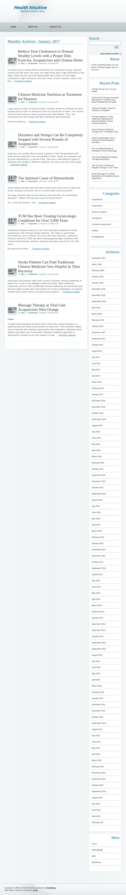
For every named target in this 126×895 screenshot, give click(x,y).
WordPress (96, 862)
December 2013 (98, 624)
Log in (94, 844)
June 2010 (96, 810)
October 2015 (97, 487)
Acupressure (97, 199)
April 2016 (96, 450)
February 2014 (98, 612)
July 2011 (96, 735)
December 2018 (98, 289)
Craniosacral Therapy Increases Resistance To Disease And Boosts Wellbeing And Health (105, 99)
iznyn (35, 890)
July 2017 (96, 357)
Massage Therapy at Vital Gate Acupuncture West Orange (42, 307)
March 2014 (97, 605)
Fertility (95, 230)
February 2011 (98, 766)
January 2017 (97, 394)
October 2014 (97, 562)
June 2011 (96, 742)
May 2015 (96, 518)
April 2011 (96, 754)
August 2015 (97, 500)
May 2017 (96, 370)
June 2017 (96, 363)
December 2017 (98, 332)
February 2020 (98, 270)
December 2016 (98, 401)
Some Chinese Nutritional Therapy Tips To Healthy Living (105, 130)
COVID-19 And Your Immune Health (104, 90)
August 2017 (97, 351)
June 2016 (96, 438)
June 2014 (96, 587)
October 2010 (97, 785)
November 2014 (98, 556)
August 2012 (97, 655)
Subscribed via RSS (109, 54)
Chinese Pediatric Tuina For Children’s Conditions (103, 109)
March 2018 (97, 314)
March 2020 (97, 264)
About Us (32, 27)
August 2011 (97, 729)
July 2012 (96, 661)
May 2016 (96, 444)
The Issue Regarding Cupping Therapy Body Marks (104, 158)
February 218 (97, 822)
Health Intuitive (30, 7)
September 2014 (99, 568)
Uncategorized (98, 237)
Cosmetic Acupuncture (101, 224)
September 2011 (99, 723)
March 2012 (97, 686)
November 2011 (98, 711)
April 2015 (96, 525)
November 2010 (98, 779)
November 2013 (98, 630)
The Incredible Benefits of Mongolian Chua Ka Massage (104, 149)
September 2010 (99, 791)
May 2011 (96, 748)
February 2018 (98, 320)
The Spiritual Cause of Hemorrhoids (46, 178)
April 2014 (96, 599)
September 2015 (99, 494)
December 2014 (98, 549)
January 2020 (97, 276)
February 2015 (98, 537)
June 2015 (96, 512)
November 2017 (98, 339)
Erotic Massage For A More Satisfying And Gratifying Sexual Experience (105, 176)
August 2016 (97, 425)
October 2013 (97, 636)
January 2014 (97, 618)
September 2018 (99, 301)
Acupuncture (33, 63)
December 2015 (98, 475)
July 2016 (96, 432)
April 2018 (96, 308)
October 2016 (97, 413)
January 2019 (97, 283)
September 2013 (99, 643)
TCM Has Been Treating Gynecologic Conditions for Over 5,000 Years (47, 218)
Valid (97, 850)
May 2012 (96, 673)
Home (13, 27)
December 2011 (98, 704)
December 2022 (98, 258)
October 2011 (97, 717)
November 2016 (98, 407)
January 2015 (97, 543)
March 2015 (97, 531)
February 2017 (98, 388)
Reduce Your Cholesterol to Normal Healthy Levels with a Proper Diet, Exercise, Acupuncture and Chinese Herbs (50, 55)
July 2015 (96, 506)
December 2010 (98, 773)
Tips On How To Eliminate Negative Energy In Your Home (105, 166)
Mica (23, 63)
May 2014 (96, 593)
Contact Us (55, 27)
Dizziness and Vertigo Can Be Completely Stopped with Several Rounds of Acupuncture (50, 139)
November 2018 (98, 295)
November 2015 (98, 481)
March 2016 (97, 456)
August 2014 (97, 574)
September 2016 (99, 419)
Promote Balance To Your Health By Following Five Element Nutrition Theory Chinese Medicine (102, 120)
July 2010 (96, 804)
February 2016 (98, 463)
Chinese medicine (99, 212)
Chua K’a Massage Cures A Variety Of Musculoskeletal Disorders (103, 140)
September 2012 (99, 649)
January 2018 (97, 326)
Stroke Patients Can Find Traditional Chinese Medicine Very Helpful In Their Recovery (49, 266)
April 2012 (96, 680)
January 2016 (97, 469)
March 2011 (97, 760)
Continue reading (23, 81)
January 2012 (97, 698)
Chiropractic (97, 218)
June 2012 (96, 667)
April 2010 (96, 816)
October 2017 (97, 345)
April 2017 (96, 376)
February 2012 (98, 692)
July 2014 (96, 580)
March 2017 (97, 382)
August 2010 (97, 797)
